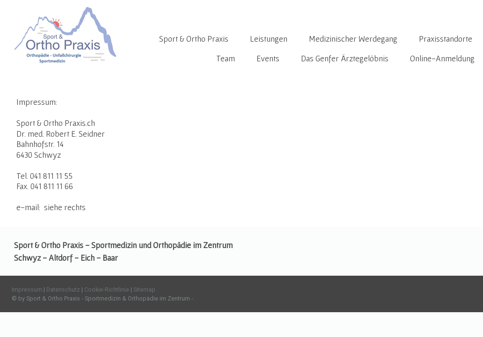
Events (267, 58)
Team (225, 58)
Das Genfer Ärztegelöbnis (344, 58)
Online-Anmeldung (442, 58)
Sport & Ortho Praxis (193, 39)
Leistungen (268, 39)
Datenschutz (63, 289)
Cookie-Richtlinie (106, 289)
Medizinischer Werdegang (353, 39)
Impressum (27, 289)
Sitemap (144, 289)
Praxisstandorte (445, 39)
